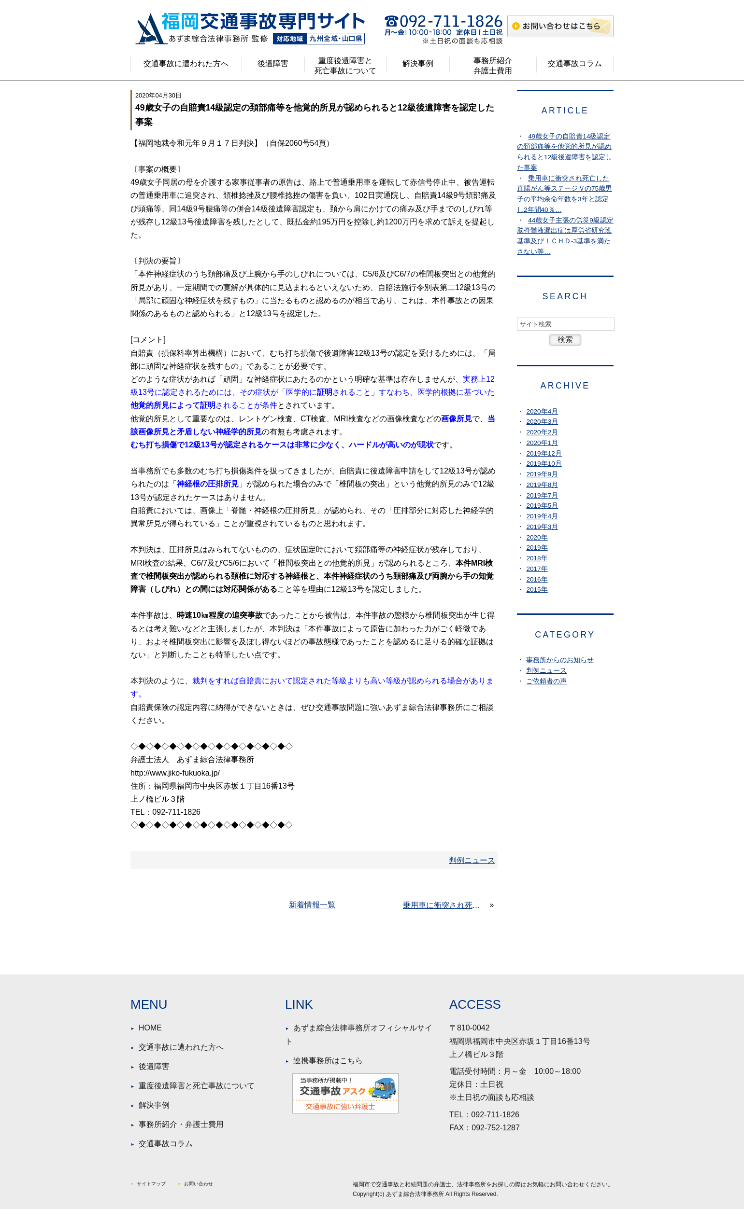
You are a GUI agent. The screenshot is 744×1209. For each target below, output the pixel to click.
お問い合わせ (198, 1183)
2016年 (536, 579)
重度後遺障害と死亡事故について (345, 65)
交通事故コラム (575, 63)
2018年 (536, 558)
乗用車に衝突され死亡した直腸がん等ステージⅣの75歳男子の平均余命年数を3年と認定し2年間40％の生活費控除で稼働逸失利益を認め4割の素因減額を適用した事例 (445, 905)
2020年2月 (542, 432)
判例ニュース (546, 670)
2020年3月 (542, 421)
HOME (150, 1028)
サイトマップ (151, 1183)
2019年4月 (542, 516)
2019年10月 (543, 463)
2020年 (536, 537)
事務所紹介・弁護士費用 (181, 1124)
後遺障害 (273, 63)
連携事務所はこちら (328, 1060)
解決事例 (417, 63)
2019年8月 (542, 484)
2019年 (536, 547)
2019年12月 (543, 453)
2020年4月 (542, 411)
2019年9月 (542, 474)
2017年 (536, 568)
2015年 (536, 589)
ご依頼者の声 (546, 681)
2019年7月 (542, 495)
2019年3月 (542, 526)
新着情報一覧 (312, 905)
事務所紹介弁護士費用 (492, 65)
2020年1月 (542, 442)
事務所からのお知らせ (560, 660)
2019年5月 (542, 505)
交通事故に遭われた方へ (186, 63)
